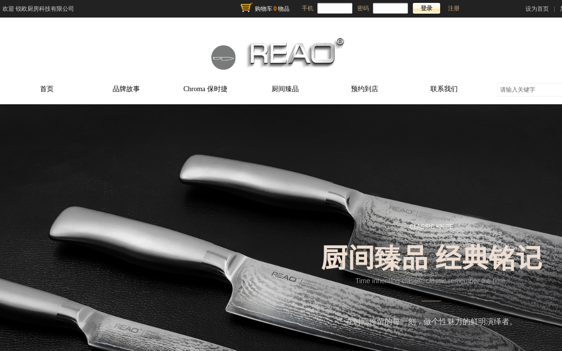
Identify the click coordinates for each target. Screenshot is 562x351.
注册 (454, 8)
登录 (426, 8)
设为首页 (537, 8)
